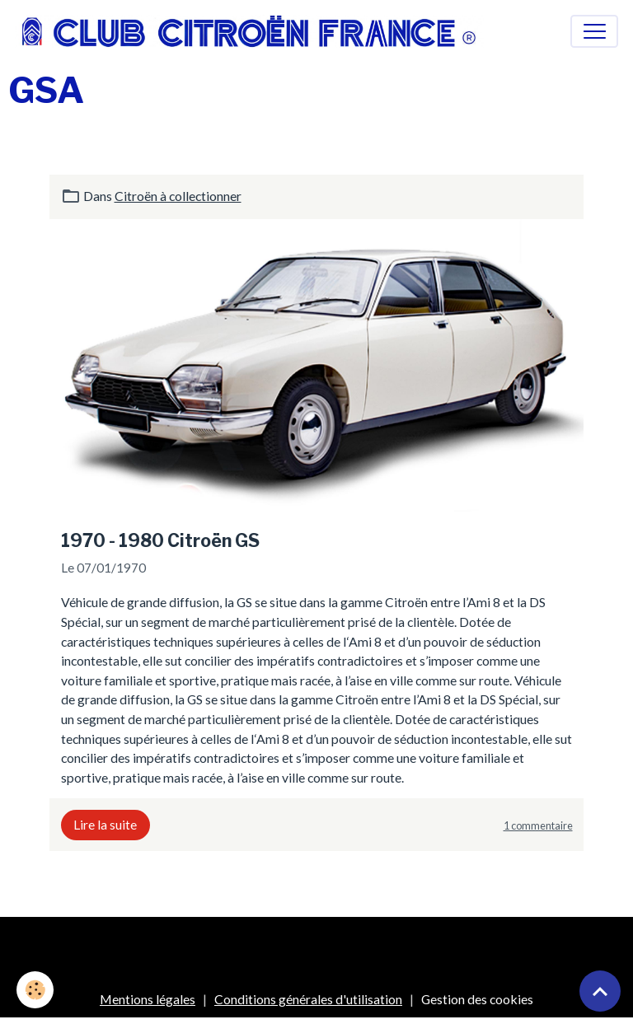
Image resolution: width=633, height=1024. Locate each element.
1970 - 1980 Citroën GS (160, 540)
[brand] (253, 31)
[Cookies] (35, 989)
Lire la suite (105, 824)
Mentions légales (147, 999)
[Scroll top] (600, 991)
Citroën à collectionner (178, 195)
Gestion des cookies (477, 999)
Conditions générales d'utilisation (308, 999)
